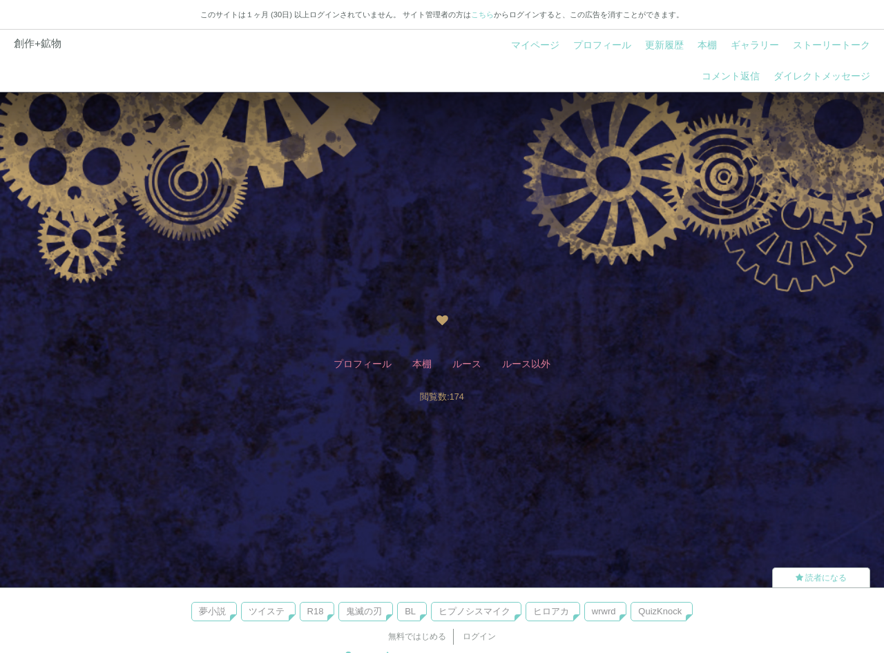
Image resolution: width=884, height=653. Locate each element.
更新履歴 (664, 44)
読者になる (821, 578)
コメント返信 (731, 75)
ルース (466, 363)
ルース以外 (526, 363)
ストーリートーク (831, 44)
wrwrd (604, 611)
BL (410, 611)
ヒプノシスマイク (474, 611)
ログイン (479, 636)
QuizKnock (660, 611)
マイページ (535, 44)
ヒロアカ (551, 611)
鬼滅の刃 (364, 611)
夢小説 (212, 611)
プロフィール (602, 44)
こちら (482, 14)
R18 (315, 611)
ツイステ (267, 611)
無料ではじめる (417, 636)
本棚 (707, 44)
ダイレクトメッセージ (822, 75)
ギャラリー (755, 44)
